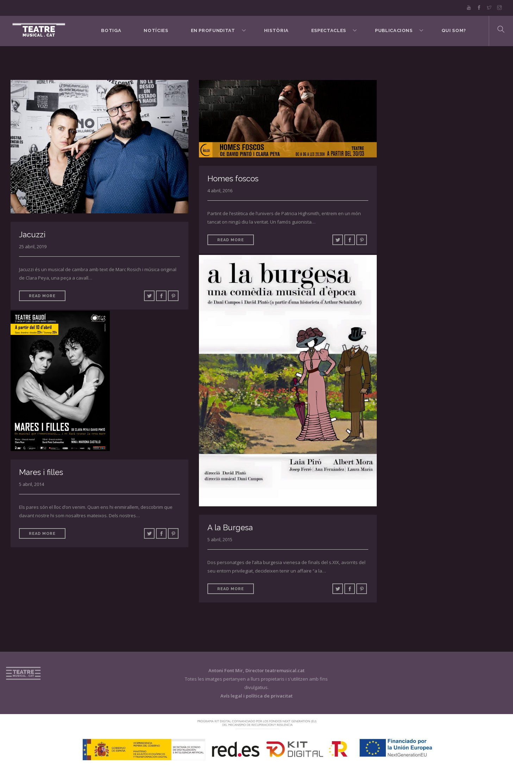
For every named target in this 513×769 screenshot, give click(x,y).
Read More (42, 296)
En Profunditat (213, 30)
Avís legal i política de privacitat (256, 696)
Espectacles (328, 30)
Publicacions (394, 30)
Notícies (156, 30)
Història (276, 30)
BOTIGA (111, 30)
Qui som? (454, 30)
